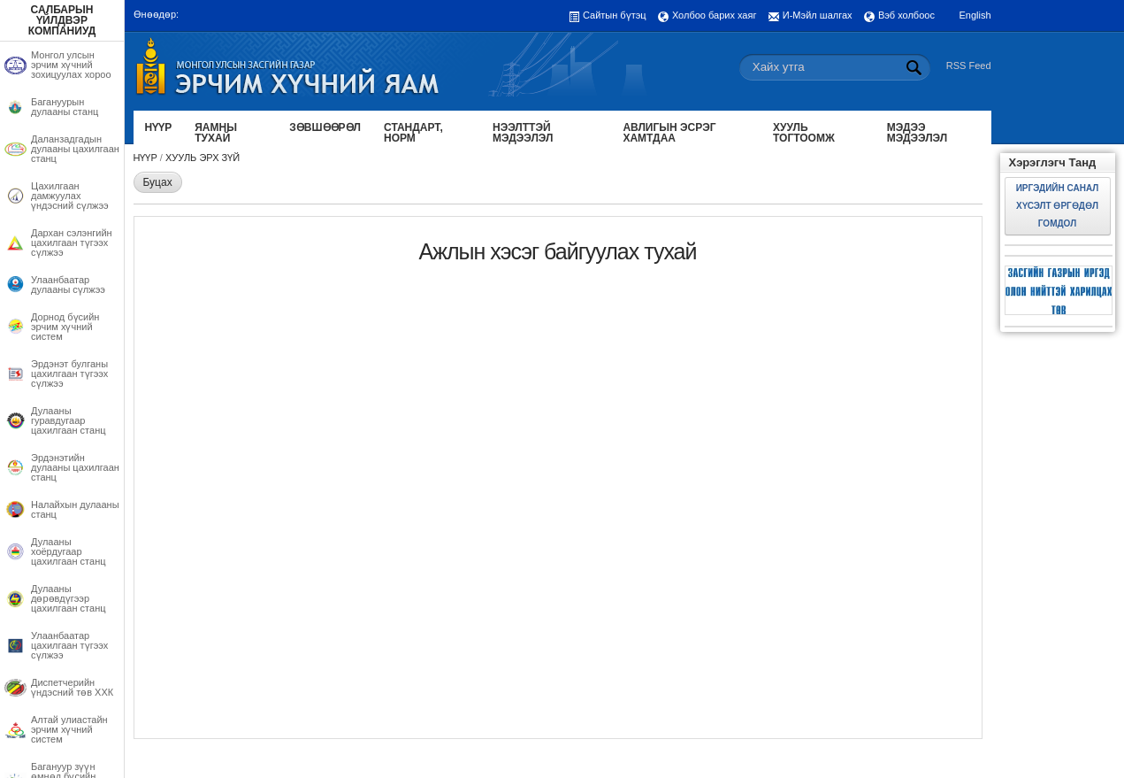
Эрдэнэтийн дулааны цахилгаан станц (75, 467)
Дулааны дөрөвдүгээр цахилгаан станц (68, 598)
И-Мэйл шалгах (818, 15)
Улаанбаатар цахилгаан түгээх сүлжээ (69, 645)
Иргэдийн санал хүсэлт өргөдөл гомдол (1057, 205)
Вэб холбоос (906, 15)
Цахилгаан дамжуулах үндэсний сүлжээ (70, 196)
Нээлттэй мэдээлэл (523, 132)
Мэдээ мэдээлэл (917, 132)
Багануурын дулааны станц (64, 107)
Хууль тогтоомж (804, 132)
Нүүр (158, 127)
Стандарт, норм (413, 132)
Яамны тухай (216, 132)
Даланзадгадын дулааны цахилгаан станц (75, 149)
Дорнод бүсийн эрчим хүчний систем (65, 327)
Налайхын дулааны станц (75, 510)
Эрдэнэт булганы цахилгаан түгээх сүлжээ (69, 374)
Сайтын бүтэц (614, 15)
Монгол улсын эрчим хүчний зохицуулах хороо (71, 65)
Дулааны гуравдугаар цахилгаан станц (68, 420)
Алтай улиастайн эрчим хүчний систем (69, 729)
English (974, 15)
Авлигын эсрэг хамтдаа (669, 132)
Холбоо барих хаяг (714, 15)
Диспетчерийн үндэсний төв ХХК (72, 687)
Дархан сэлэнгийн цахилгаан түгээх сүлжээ (71, 243)
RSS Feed (968, 65)
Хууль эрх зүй (202, 157)
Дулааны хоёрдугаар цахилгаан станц (68, 551)
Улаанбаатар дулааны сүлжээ (68, 285)
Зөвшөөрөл (325, 127)
